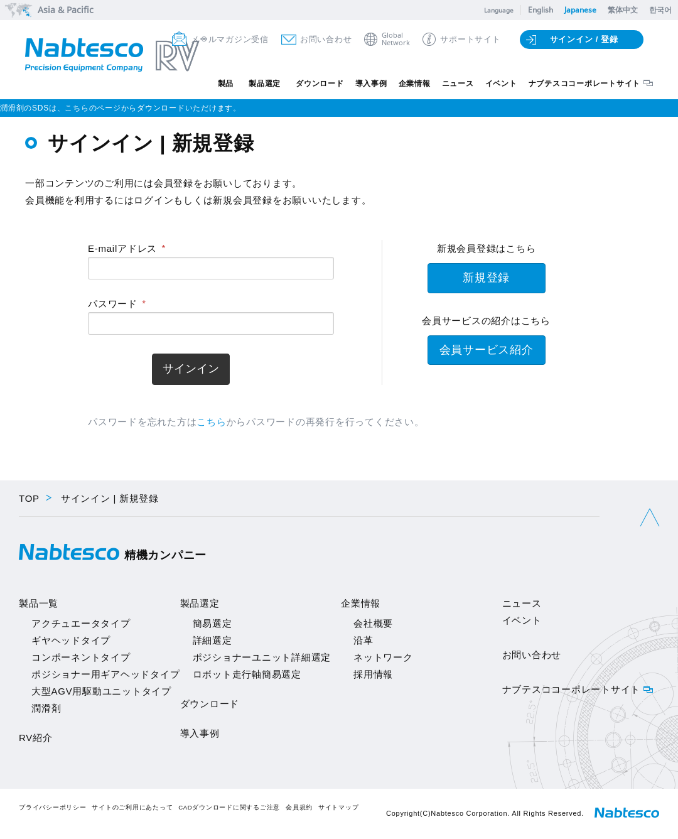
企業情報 (415, 83)
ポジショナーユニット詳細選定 (262, 657)
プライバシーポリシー (53, 807)
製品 (226, 83)
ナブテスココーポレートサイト (585, 83)
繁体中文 (623, 9)
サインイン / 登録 (584, 39)
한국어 (660, 9)
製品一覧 (38, 603)
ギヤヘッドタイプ (70, 640)
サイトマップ (338, 807)
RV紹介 (36, 737)
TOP (29, 498)
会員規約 (299, 807)
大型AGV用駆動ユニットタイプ (101, 691)
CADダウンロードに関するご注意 (229, 807)
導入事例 (371, 83)
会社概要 (373, 623)
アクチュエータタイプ (81, 623)
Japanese (580, 9)
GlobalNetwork (396, 39)
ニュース (458, 83)
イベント (501, 83)
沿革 (363, 640)
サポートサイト (470, 39)
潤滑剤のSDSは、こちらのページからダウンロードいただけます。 (120, 108)
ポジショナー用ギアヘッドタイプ (105, 674)
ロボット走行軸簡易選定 (247, 674)
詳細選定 (212, 640)
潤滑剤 (46, 708)
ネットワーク (383, 657)
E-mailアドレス (122, 248)
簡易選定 (212, 623)
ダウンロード (320, 83)
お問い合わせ (326, 39)
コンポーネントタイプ (81, 657)
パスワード (112, 303)
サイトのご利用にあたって (132, 807)
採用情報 (373, 674)
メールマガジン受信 (230, 39)
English (540, 9)
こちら (211, 421)
